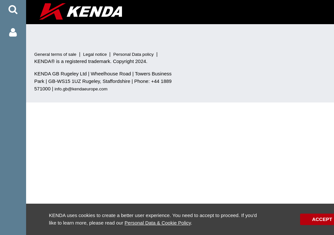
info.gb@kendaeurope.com (80, 88)
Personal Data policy (133, 54)
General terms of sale (55, 54)
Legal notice (95, 54)
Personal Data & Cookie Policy (158, 223)
